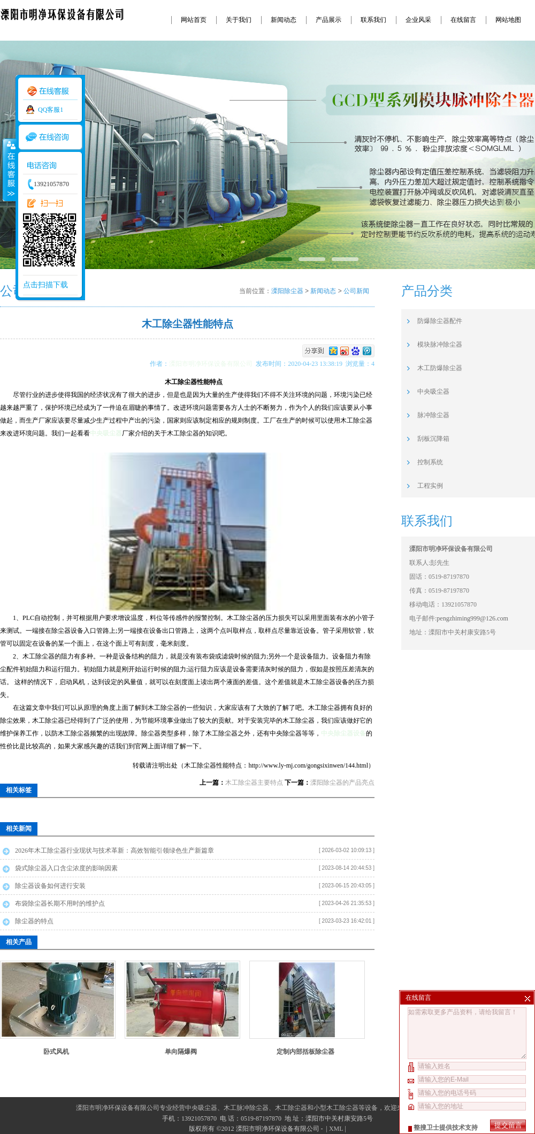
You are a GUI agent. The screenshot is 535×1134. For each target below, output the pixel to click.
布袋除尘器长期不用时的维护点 (60, 903)
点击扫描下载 (45, 285)
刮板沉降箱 (433, 438)
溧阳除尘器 (287, 291)
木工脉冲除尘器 (246, 1108)
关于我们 (238, 20)
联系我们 (373, 20)
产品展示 (328, 20)
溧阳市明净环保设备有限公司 (212, 363)
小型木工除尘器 (336, 1108)
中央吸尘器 (106, 433)
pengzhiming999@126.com (472, 618)
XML (336, 1128)
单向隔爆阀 (181, 1051)
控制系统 (430, 462)
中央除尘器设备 (343, 733)
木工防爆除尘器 (439, 368)
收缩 (9, 169)
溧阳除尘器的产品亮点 (342, 782)
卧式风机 (56, 1051)
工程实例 (430, 485)
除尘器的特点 (34, 921)
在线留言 (463, 20)
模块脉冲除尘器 (439, 344)
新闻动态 (283, 20)
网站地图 (508, 20)
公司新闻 (356, 291)
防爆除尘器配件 (439, 321)
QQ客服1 (50, 109)
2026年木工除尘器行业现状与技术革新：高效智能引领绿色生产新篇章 (114, 850)
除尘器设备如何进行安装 (50, 886)
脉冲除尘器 (433, 415)
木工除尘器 (291, 1108)
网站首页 (194, 20)
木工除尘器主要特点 (254, 782)
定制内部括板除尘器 (305, 1051)
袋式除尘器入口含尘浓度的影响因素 (66, 868)
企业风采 (418, 20)
